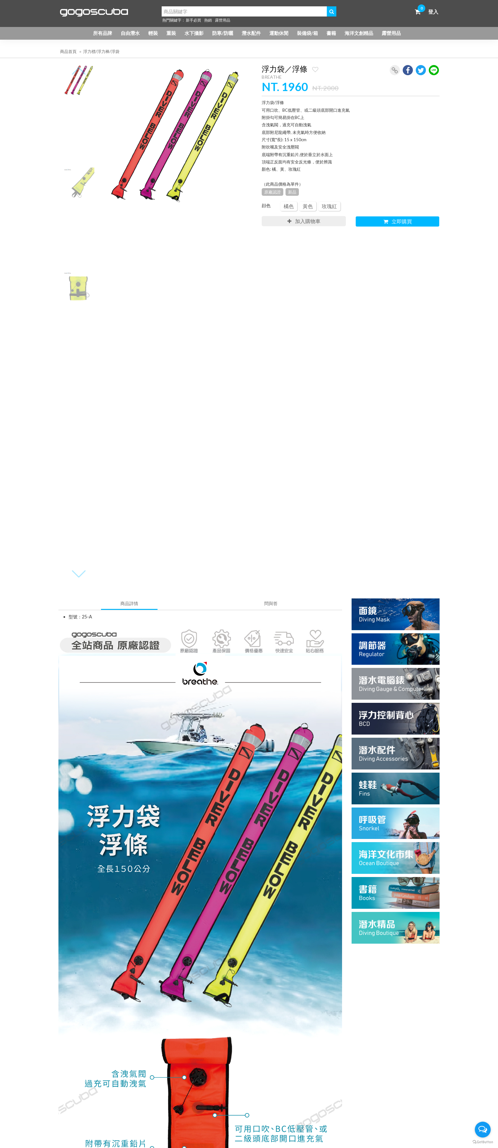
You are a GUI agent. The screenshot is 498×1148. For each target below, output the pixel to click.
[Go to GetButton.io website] (483, 1142)
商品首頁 (68, 51)
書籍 (331, 33)
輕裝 (153, 33)
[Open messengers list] (483, 1130)
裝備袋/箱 (307, 33)
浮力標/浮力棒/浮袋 (101, 51)
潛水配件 (251, 33)
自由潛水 (130, 33)
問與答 (271, 603)
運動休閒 (278, 33)
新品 (292, 192)
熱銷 (208, 20)
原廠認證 (272, 192)
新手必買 (193, 20)
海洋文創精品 (359, 33)
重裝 (171, 33)
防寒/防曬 (222, 33)
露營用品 (222, 20)
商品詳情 (129, 603)
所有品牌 (102, 33)
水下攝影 (194, 33)
